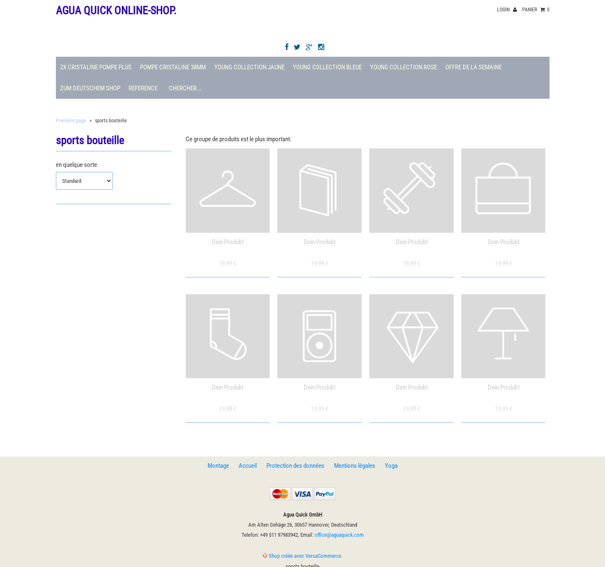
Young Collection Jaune (249, 67)
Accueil (248, 465)
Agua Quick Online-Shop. (116, 10)
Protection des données (295, 465)
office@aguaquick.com (339, 535)
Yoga (391, 465)
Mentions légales (354, 465)
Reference (143, 88)
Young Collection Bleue (327, 67)
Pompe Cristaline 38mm (173, 67)
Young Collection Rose (403, 67)
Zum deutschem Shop (90, 88)
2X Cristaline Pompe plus (96, 67)
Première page (71, 121)
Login (507, 10)
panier (536, 10)
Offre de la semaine (473, 67)
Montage (218, 465)
